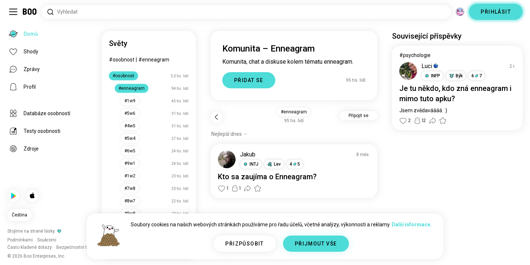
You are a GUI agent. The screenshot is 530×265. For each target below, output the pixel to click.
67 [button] (476, 75)
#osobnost (121, 60)
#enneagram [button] (294, 111)
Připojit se (358, 115)
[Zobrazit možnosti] (229, 134)
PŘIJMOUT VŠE (316, 244)
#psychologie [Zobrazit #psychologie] (415, 55)
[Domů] (30, 12)
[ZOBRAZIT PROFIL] (227, 159)
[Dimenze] (460, 11)
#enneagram (153, 60)
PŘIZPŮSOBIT (244, 244)
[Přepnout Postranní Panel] (13, 12)
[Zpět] (216, 117)
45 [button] (295, 164)
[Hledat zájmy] (246, 12)
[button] (250, 164)
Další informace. (412, 224)
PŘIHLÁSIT (496, 12)
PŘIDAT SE (249, 80)
